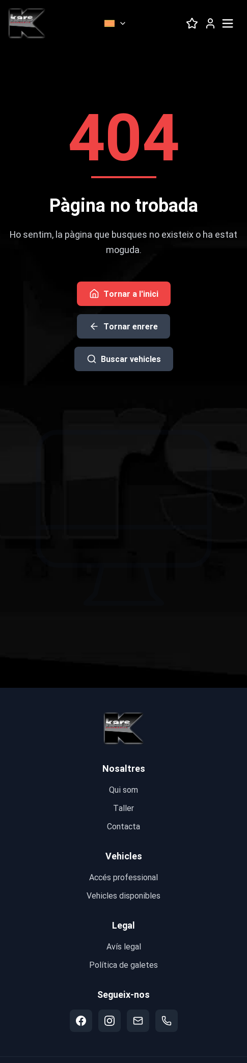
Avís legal (123, 946)
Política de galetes (123, 964)
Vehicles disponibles (123, 895)
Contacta (123, 826)
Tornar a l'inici (123, 293)
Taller (123, 807)
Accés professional (123, 877)
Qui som (123, 789)
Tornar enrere (123, 326)
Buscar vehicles (124, 358)
